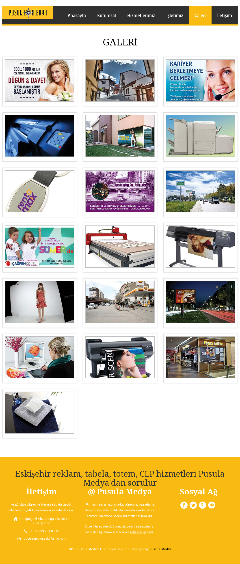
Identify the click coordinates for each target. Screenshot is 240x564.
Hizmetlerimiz (141, 15)
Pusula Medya (160, 549)
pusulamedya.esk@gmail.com (41, 538)
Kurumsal (106, 15)
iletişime (136, 532)
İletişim (224, 15)
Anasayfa (77, 15)
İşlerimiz (174, 15)
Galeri (200, 15)
